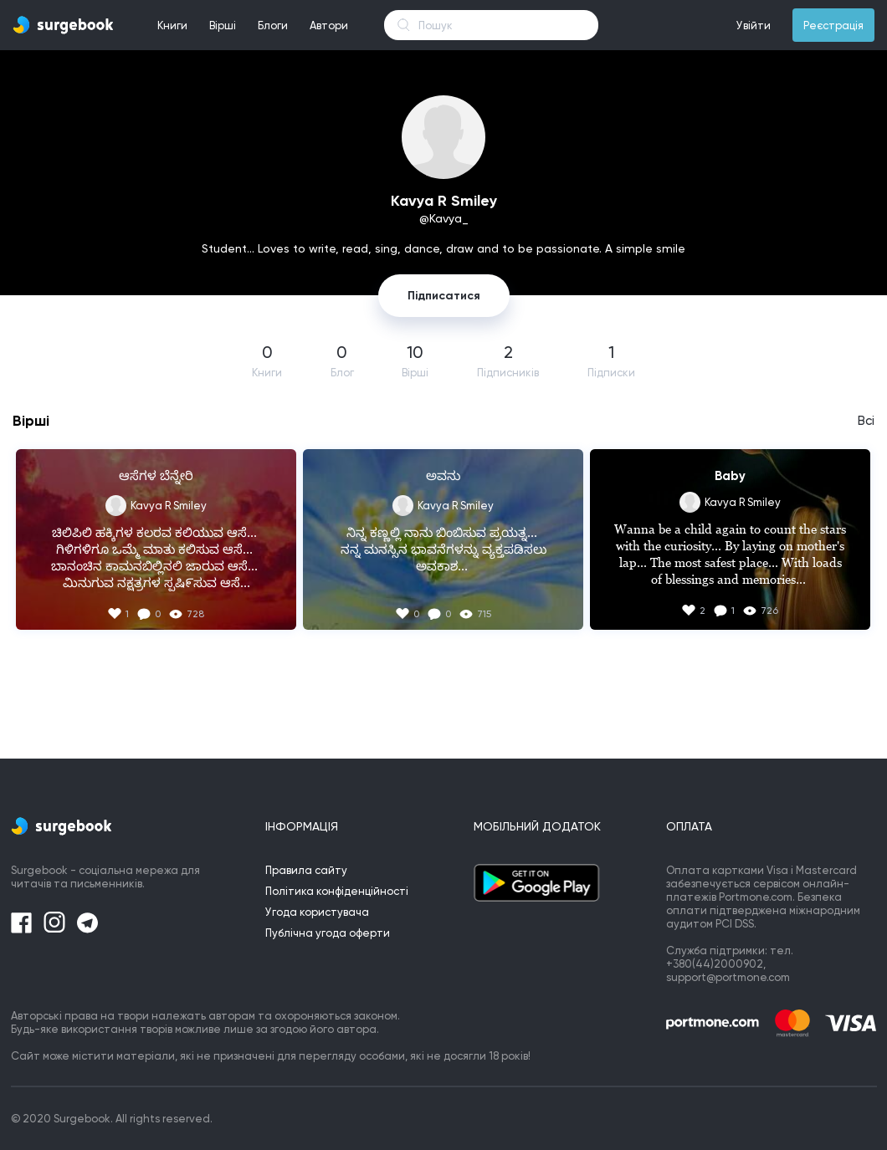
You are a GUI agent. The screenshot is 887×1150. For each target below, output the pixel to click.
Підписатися (444, 296)
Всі (866, 420)
